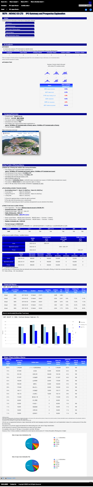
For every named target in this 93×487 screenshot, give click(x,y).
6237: (49, 92)
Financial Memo (10, 32)
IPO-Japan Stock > (14, 5)
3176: (49, 95)
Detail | (4, 9)
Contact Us (13, 485)
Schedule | (4, 5)
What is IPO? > (24, 2)
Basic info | (4, 2)
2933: (49, 89)
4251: (49, 105)
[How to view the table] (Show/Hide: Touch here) (16, 314)
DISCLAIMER (4, 485)
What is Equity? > (14, 2)
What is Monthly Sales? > (37, 2)
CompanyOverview (10, 26)
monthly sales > (25, 5)
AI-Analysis (9, 23)
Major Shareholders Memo (12, 35)
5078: (50, 102)
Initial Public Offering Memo (13, 29)
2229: (49, 99)
